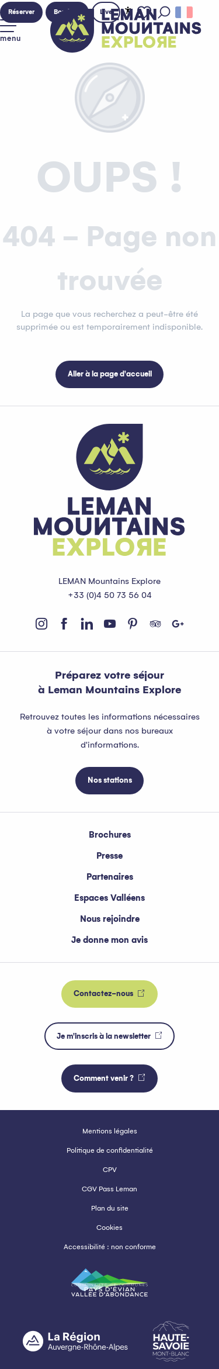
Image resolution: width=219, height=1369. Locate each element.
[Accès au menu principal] (10, 31)
